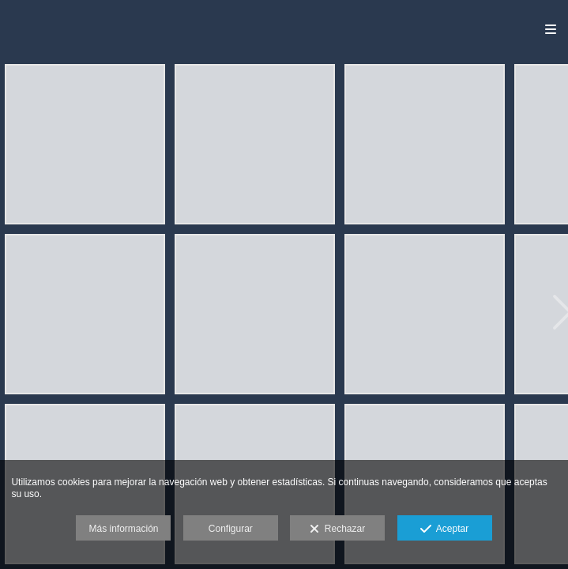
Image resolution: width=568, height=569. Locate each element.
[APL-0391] (425, 314)
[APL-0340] (85, 144)
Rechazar (337, 529)
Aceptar (444, 529)
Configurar (231, 528)
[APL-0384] (425, 144)
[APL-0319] (255, 144)
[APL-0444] (85, 314)
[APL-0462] (255, 314)
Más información (123, 528)
